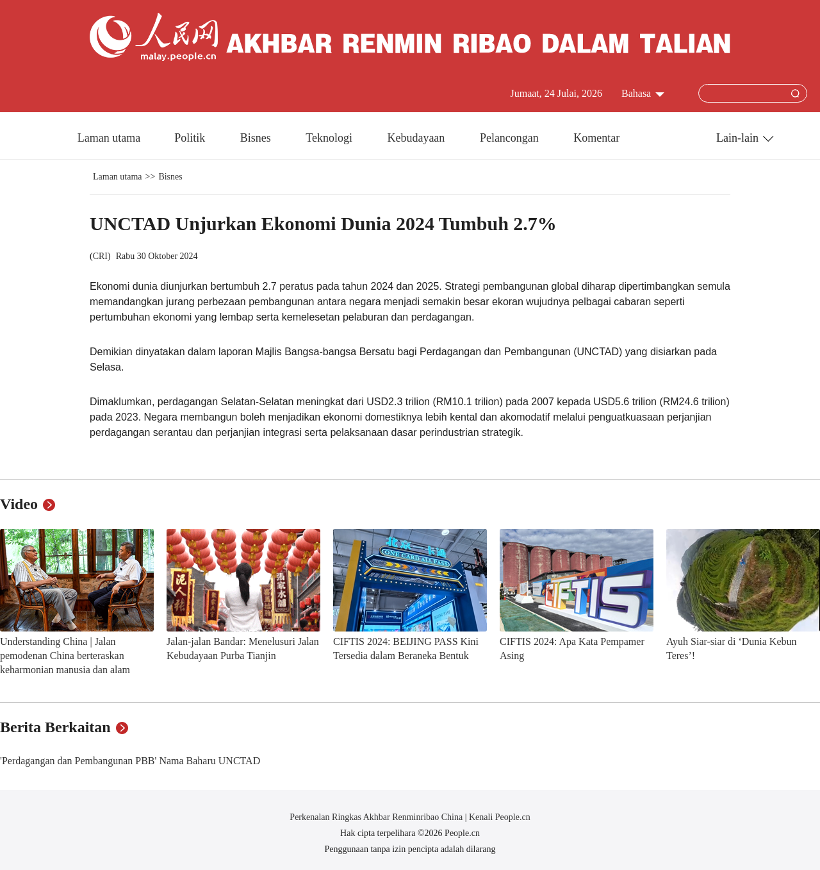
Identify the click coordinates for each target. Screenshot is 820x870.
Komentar (596, 137)
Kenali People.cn (498, 817)
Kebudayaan (417, 137)
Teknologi (330, 137)
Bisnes (257, 137)
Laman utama (109, 137)
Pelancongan (510, 137)
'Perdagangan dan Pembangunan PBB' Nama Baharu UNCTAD (130, 760)
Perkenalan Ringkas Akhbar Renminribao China (377, 817)
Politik (191, 137)
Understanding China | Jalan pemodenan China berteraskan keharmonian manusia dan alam (65, 655)
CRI (100, 256)
